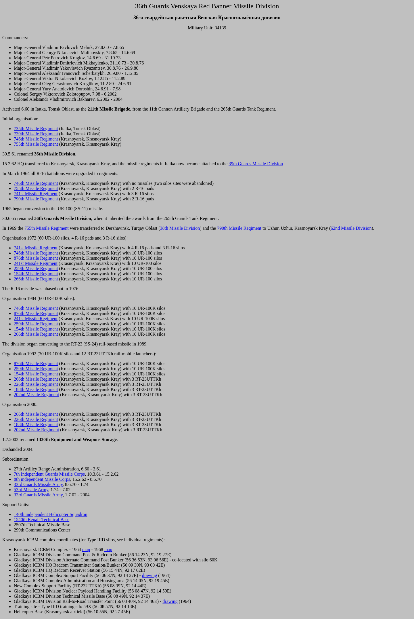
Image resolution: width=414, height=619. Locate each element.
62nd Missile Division (351, 228)
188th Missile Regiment (36, 389)
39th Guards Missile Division (256, 163)
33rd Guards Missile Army (38, 484)
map (86, 549)
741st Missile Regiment (35, 193)
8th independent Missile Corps (42, 479)
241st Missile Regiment (35, 263)
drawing (149, 575)
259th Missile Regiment (36, 268)
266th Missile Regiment (36, 278)
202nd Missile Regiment (36, 394)
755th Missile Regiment (36, 144)
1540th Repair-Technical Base (41, 519)
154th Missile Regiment (36, 273)
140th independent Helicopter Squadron (50, 514)
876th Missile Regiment (36, 258)
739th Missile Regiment (36, 133)
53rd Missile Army (31, 489)
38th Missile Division (180, 228)
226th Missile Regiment (36, 384)
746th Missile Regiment (36, 138)
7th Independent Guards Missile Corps (49, 474)
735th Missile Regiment (36, 128)
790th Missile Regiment (36, 198)
